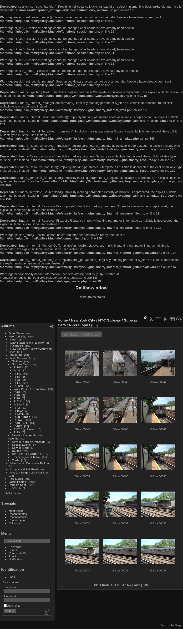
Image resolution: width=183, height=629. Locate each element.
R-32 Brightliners (24, 429)
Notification (16, 559)
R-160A (18, 410)
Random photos (19, 520)
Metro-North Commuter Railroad (30, 463)
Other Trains (16, 333)
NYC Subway (18, 358)
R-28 (17, 395)
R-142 (17, 373)
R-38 (17, 376)
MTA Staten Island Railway (27, 342)
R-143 (17, 382)
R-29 (17, 432)
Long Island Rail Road (24, 469)
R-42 (17, 407)
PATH (14, 339)
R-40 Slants (21, 422)
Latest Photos (17, 481)
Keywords (15, 546)
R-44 (17, 370)
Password (10, 596)
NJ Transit (16, 345)
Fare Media (16, 478)
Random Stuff (17, 484)
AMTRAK (16, 354)
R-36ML (19, 385)
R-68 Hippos (22, 416)
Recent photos (18, 513)
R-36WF (19, 419)
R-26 (17, 398)
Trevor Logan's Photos (26, 456)
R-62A (18, 401)
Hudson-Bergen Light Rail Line (29, 472)
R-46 (17, 392)
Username (10, 587)
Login (12, 576)
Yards (15, 460)
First (95, 585)
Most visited (16, 510)
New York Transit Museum (28, 441)
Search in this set (84, 334)
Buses (13, 487)
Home (63, 320)
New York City (17, 336)
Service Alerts (20, 447)
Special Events (21, 444)
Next (137, 585)
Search (13, 549)
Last (145, 585)
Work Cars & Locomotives (30, 388)
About (12, 556)
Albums (8, 326)
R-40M (18, 426)
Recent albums (18, 516)
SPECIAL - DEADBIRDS (27, 453)
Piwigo (178, 625)
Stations (17, 361)
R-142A (18, 367)
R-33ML (19, 413)
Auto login (12, 605)
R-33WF (19, 404)
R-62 (17, 379)
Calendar (14, 523)
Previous (106, 585)
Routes (16, 450)
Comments (15, 553)
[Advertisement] (91, 309)
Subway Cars (20, 364)
